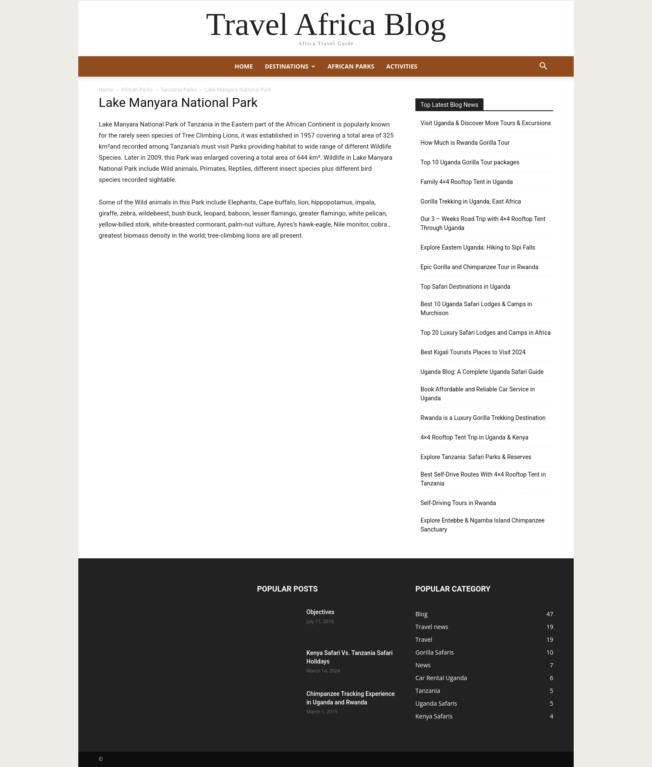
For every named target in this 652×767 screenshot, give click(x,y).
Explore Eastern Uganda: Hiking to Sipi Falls (477, 247)
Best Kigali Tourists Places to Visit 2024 (473, 352)
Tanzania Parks (179, 89)
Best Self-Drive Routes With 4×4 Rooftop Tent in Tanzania (483, 479)
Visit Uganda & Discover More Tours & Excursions (485, 123)
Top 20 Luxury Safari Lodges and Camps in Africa (485, 332)
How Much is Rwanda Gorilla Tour (464, 142)
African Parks (351, 66)
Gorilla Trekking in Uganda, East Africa (470, 201)
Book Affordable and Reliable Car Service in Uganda (477, 394)
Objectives (320, 612)
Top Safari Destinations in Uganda (465, 286)
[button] (543, 67)
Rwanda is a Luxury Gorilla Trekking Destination (483, 417)
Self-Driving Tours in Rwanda (458, 503)
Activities (401, 66)
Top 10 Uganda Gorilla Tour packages (469, 162)
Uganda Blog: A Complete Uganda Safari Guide (482, 371)
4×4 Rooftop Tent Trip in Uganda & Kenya (474, 437)
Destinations (290, 66)
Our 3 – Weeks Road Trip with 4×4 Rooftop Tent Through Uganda (483, 223)
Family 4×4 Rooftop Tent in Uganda (466, 181)
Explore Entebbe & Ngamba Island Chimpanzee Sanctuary (482, 525)
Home (243, 66)
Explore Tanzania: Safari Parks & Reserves (476, 457)
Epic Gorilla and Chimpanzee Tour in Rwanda (479, 267)
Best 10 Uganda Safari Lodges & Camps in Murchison (476, 308)
